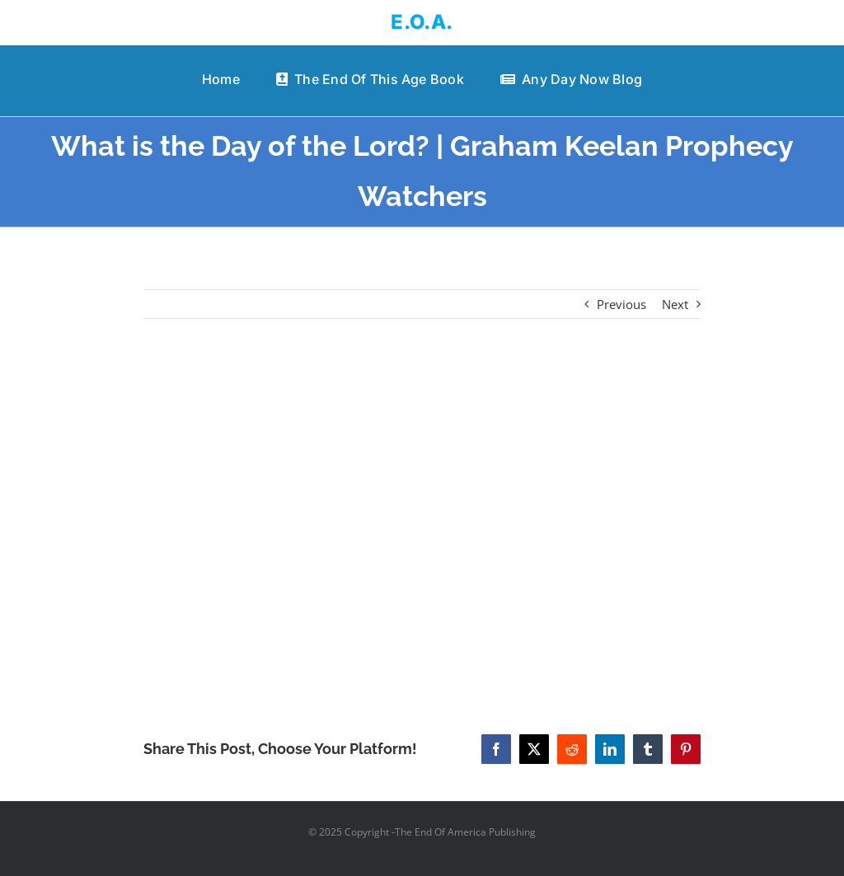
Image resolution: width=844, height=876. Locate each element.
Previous (621, 304)
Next (675, 304)
